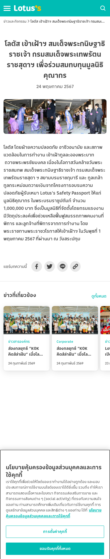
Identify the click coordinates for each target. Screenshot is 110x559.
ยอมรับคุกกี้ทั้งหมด (55, 551)
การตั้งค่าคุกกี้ (55, 534)
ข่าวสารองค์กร (19, 341)
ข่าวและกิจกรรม (15, 21)
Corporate (65, 341)
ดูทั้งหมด (99, 296)
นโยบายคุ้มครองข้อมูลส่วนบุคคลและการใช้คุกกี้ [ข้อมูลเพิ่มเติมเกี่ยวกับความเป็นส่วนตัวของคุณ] (53, 515)
